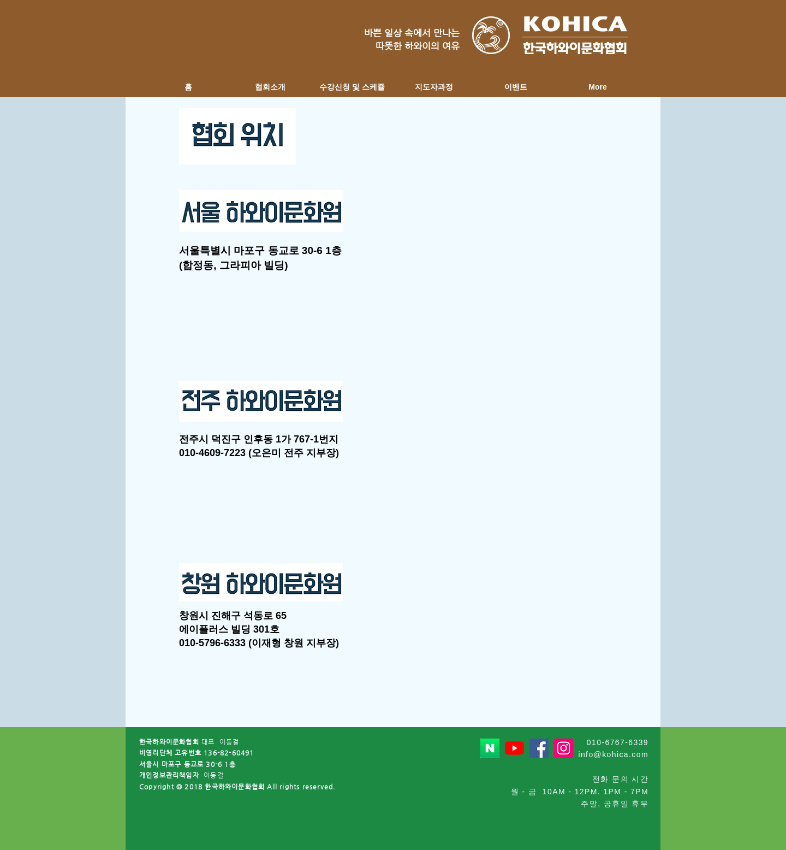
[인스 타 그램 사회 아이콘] (563, 748)
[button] (270, 87)
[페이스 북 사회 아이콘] (539, 748)
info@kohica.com (613, 754)
